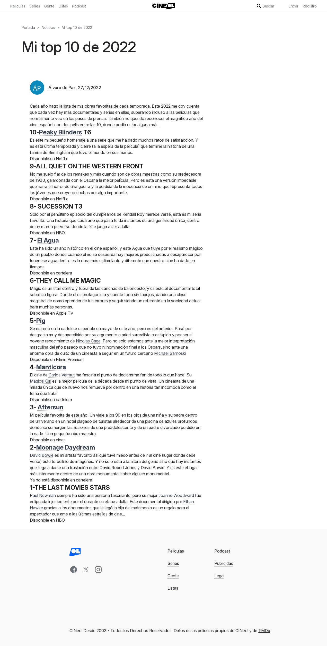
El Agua (48, 240)
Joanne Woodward (176, 495)
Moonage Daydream (65, 447)
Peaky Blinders (60, 132)
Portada (28, 27)
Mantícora (51, 367)
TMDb (264, 630)
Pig (41, 320)
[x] (86, 569)
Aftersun (50, 407)
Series (173, 563)
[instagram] (98, 569)
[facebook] (73, 569)
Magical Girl (40, 381)
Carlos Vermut (62, 374)
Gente (173, 575)
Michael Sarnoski (170, 353)
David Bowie (42, 455)
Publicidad (223, 563)
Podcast (222, 551)
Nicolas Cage (88, 340)
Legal (219, 575)
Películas (175, 551)
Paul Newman (43, 495)
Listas (172, 588)
